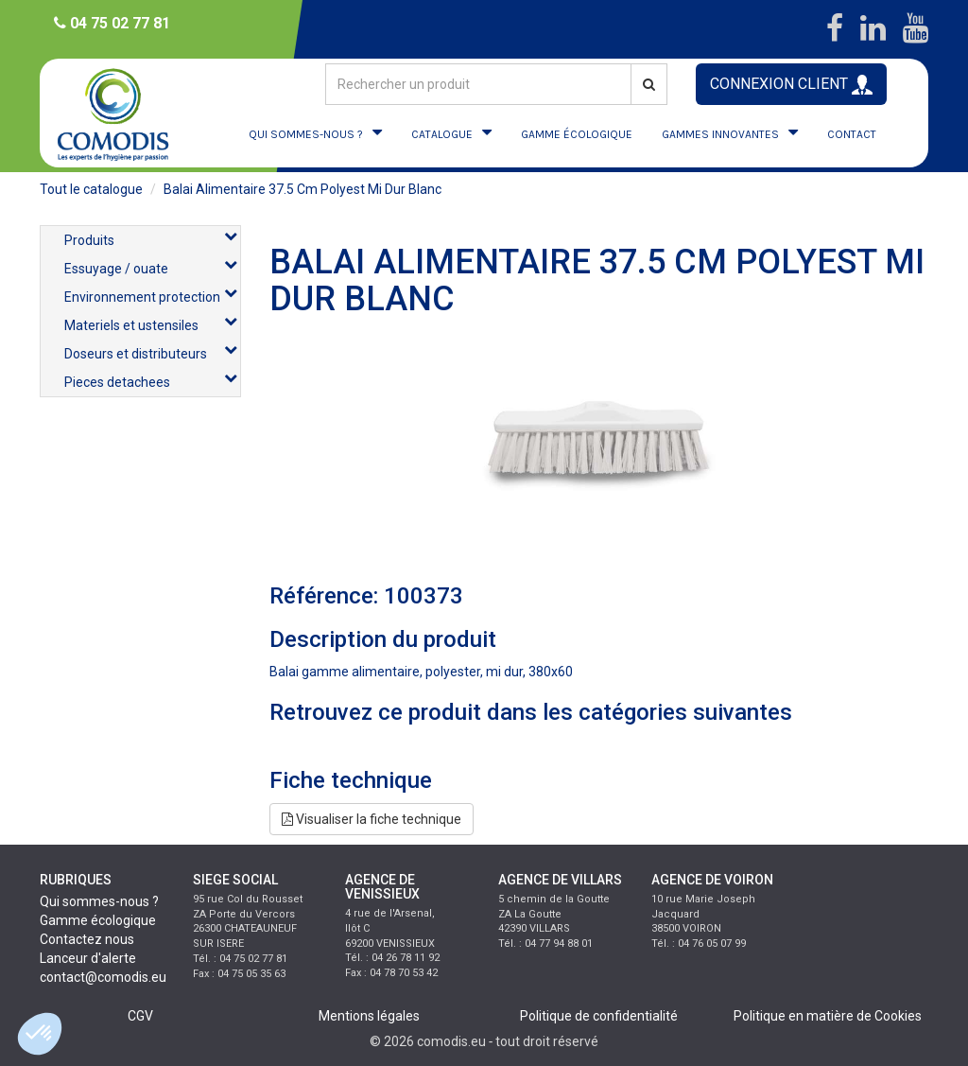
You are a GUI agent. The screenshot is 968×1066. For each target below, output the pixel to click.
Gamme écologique (98, 920)
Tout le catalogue (91, 189)
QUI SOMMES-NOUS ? (306, 134)
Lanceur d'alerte (88, 958)
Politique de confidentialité (599, 1015)
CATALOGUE (442, 134)
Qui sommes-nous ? (99, 901)
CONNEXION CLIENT (791, 85)
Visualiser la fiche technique (371, 819)
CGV (140, 1015)
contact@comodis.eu (103, 977)
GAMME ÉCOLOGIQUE (576, 134)
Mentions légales (369, 1015)
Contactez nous (87, 939)
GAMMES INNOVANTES (720, 134)
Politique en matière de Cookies (828, 1015)
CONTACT (851, 134)
